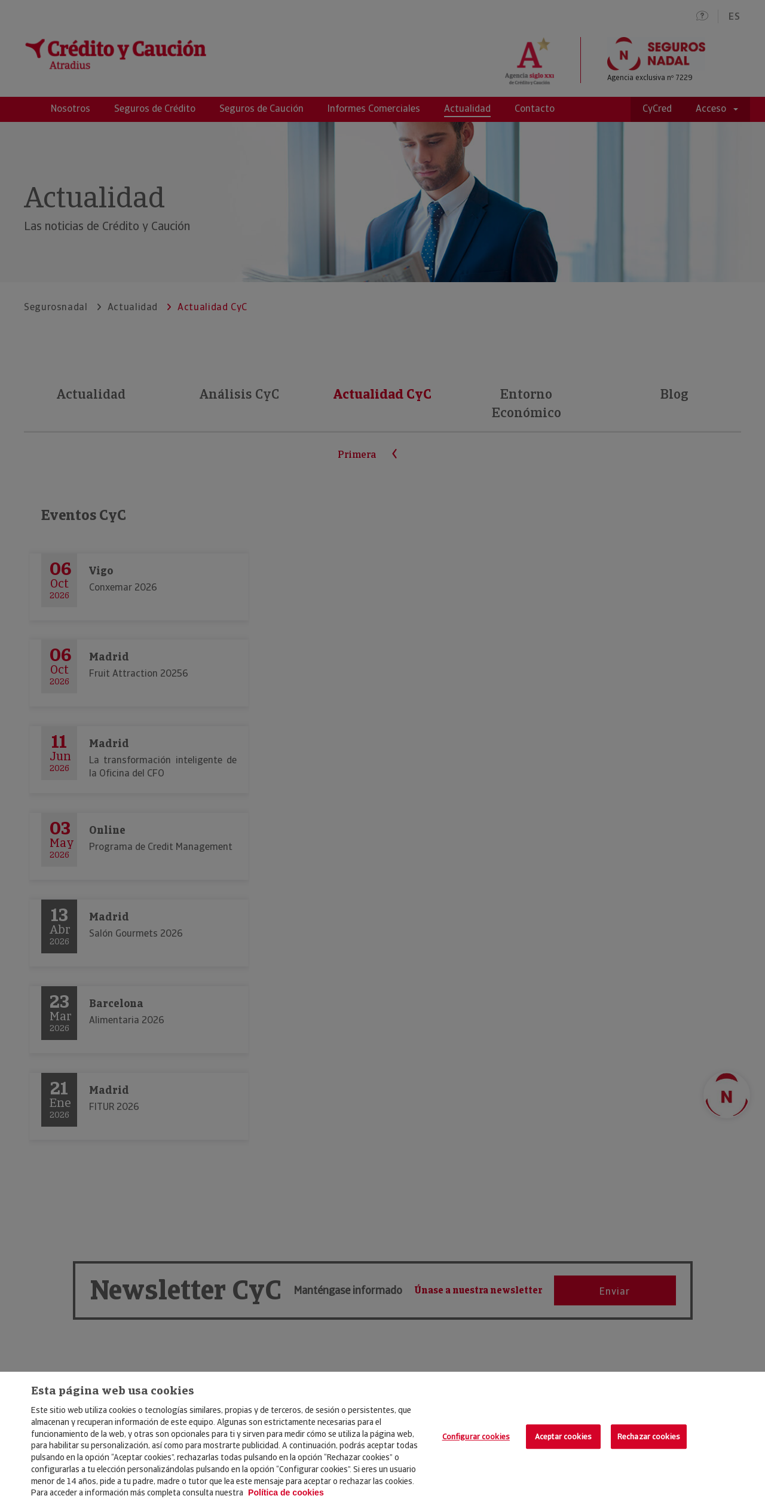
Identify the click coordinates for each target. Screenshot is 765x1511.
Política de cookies (286, 1492)
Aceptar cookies (563, 1437)
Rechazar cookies (648, 1437)
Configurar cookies (476, 1437)
